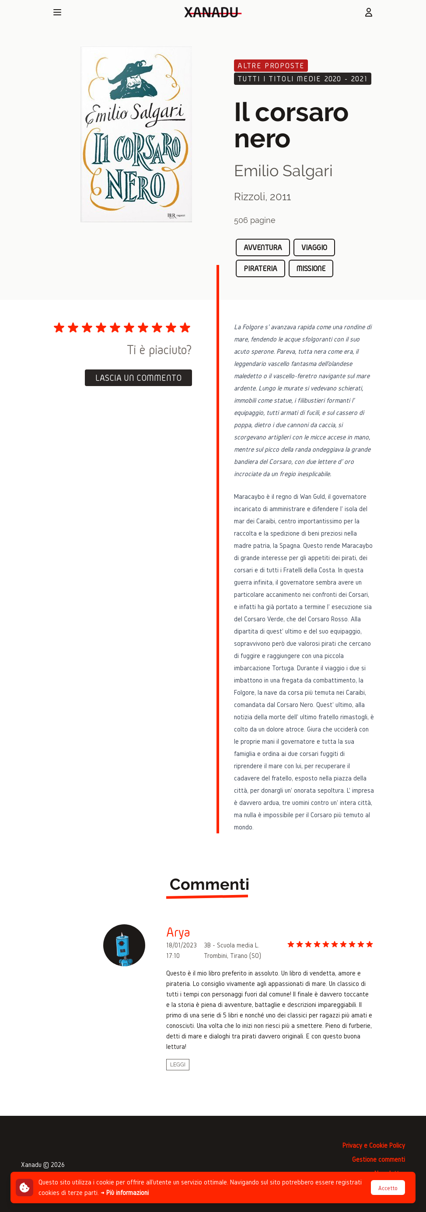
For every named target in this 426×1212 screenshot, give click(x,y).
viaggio (314, 247)
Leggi (177, 1065)
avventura (263, 247)
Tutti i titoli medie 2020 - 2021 (302, 78)
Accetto (388, 1188)
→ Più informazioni (125, 1192)
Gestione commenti (378, 1159)
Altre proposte (270, 65)
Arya (178, 932)
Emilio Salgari (283, 170)
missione (311, 268)
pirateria (260, 268)
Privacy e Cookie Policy (373, 1145)
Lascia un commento (138, 378)
